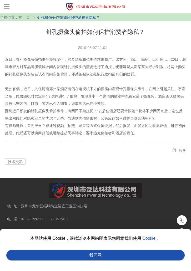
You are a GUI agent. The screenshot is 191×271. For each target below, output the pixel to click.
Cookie (148, 238)
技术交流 (15, 162)
